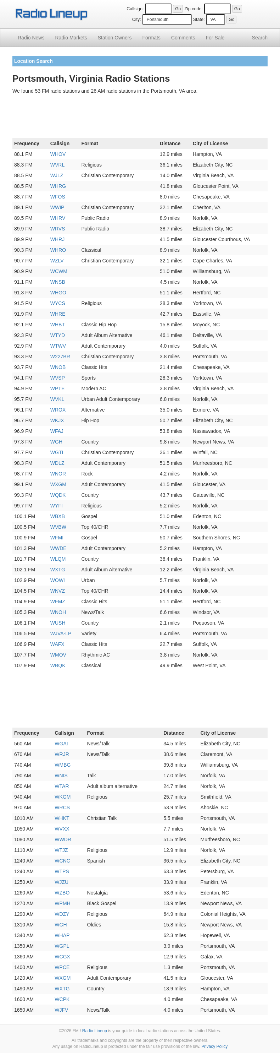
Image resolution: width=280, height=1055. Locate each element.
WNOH (58, 612)
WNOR (58, 474)
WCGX (62, 956)
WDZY (62, 914)
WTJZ (61, 850)
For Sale (215, 37)
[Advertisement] (140, 117)
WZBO (62, 893)
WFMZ (57, 601)
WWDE (58, 548)
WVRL (57, 165)
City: (136, 19)
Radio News (31, 37)
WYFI (56, 506)
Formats (151, 37)
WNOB (58, 367)
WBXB (57, 516)
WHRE (58, 314)
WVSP (57, 378)
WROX (58, 410)
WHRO (58, 250)
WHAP (62, 935)
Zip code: (193, 8)
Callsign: (135, 8)
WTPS (62, 871)
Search (260, 37)
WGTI (56, 452)
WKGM (63, 797)
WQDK (58, 495)
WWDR (63, 839)
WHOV (58, 154)
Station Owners (115, 37)
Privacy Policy (214, 1046)
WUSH (58, 623)
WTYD (57, 335)
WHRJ (57, 239)
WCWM (58, 271)
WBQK (58, 665)
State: (199, 19)
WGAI (61, 743)
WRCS (62, 807)
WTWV (58, 346)
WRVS (57, 229)
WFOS (57, 197)
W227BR (60, 356)
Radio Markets (71, 37)
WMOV (58, 655)
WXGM (58, 484)
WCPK (62, 999)
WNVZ (57, 591)
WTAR (62, 786)
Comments (183, 37)
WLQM (58, 559)
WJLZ (56, 175)
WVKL (57, 399)
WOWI (57, 580)
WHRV (58, 218)
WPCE (62, 967)
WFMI (56, 537)
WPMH (62, 903)
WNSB (57, 282)
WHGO (58, 292)
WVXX (62, 829)
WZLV (57, 260)
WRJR (62, 754)
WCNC (62, 861)
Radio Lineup (94, 1030)
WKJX (57, 420)
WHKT (62, 818)
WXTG (57, 569)
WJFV (61, 1010)
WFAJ (56, 431)
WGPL (62, 946)
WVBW (58, 527)
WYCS (57, 303)
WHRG (58, 186)
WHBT (57, 324)
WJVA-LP (61, 633)
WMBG (63, 765)
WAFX (57, 644)
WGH (56, 442)
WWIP (57, 207)
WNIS (61, 775)
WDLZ (57, 463)
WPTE (57, 388)
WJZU (61, 882)
